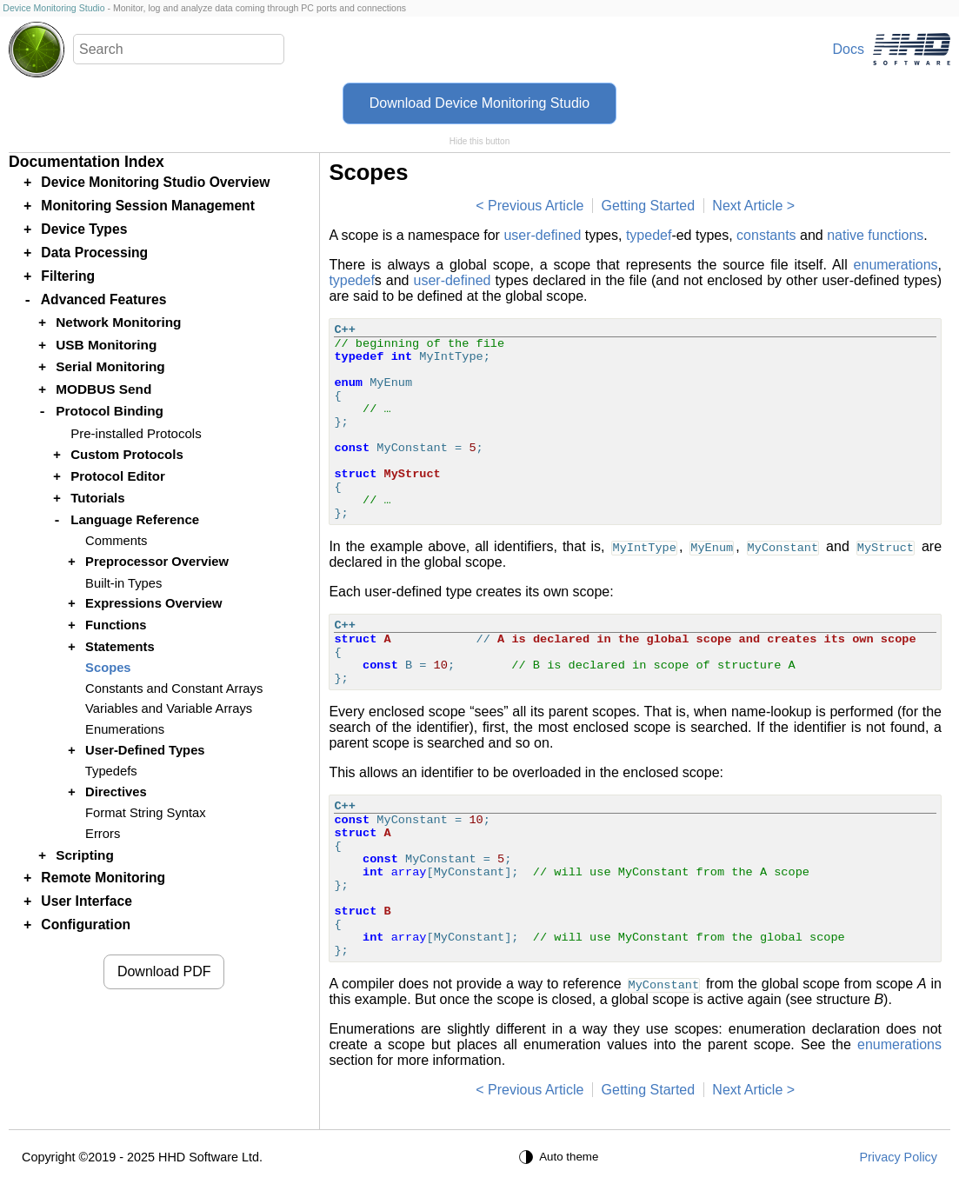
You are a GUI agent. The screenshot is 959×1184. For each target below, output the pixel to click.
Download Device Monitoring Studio (479, 103)
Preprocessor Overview (157, 562)
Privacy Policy (898, 1157)
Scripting (85, 855)
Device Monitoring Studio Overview (155, 182)
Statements (120, 647)
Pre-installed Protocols (136, 433)
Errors (102, 834)
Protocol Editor (117, 476)
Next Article (747, 205)
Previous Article (535, 205)
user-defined (542, 235)
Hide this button (480, 141)
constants (766, 235)
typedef (648, 235)
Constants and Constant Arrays (174, 688)
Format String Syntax (145, 813)
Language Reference (134, 519)
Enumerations (124, 729)
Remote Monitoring (103, 877)
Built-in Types (123, 583)
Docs (848, 49)
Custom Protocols (126, 454)
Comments (116, 541)
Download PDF (164, 971)
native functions (875, 235)
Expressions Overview (153, 603)
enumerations (896, 264)
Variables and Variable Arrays (168, 708)
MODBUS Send (103, 389)
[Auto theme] (560, 1157)
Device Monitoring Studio (53, 8)
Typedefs (111, 771)
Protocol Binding (109, 410)
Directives (116, 792)
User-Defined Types (144, 750)
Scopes (107, 668)
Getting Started (649, 205)
